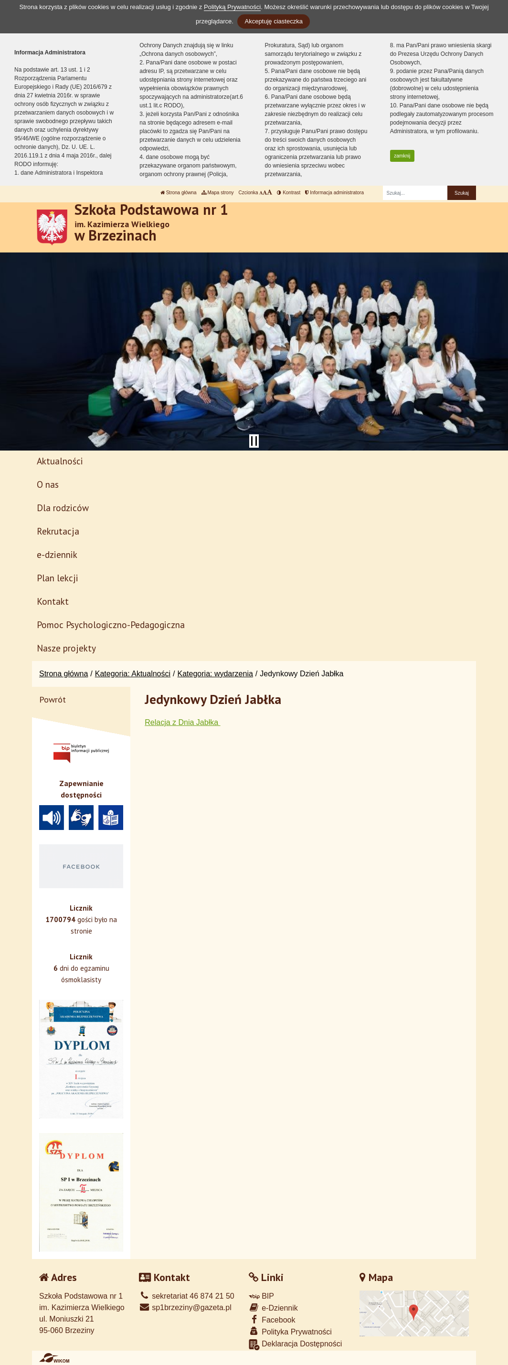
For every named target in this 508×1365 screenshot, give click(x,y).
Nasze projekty (66, 648)
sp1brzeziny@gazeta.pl (185, 1307)
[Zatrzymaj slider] (254, 441)
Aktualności (60, 461)
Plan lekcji (57, 578)
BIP (261, 1296)
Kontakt (53, 601)
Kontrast (288, 192)
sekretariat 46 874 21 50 (186, 1296)
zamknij (402, 155)
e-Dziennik (273, 1307)
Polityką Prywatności (232, 6)
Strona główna (178, 192)
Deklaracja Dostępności (295, 1344)
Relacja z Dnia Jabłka (182, 722)
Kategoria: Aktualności (132, 674)
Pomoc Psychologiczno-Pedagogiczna (111, 624)
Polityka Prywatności (290, 1331)
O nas (48, 484)
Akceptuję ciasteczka (273, 21)
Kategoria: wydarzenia (215, 674)
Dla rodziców (63, 508)
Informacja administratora (334, 192)
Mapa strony (217, 192)
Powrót (52, 699)
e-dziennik (57, 554)
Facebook (272, 1319)
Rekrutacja (58, 531)
